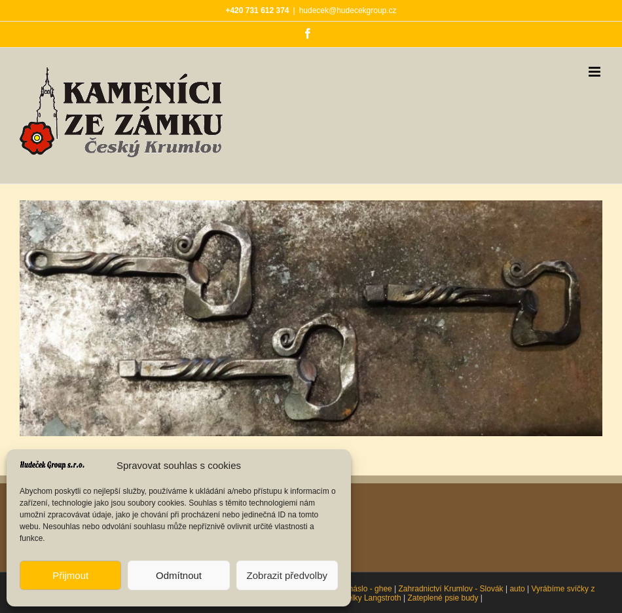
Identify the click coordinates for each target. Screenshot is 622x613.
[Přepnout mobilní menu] (595, 72)
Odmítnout (179, 575)
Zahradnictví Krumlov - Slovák (451, 588)
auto (516, 588)
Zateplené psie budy (442, 598)
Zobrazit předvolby (287, 575)
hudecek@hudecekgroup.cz (348, 10)
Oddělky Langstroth (367, 598)
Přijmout (70, 575)
